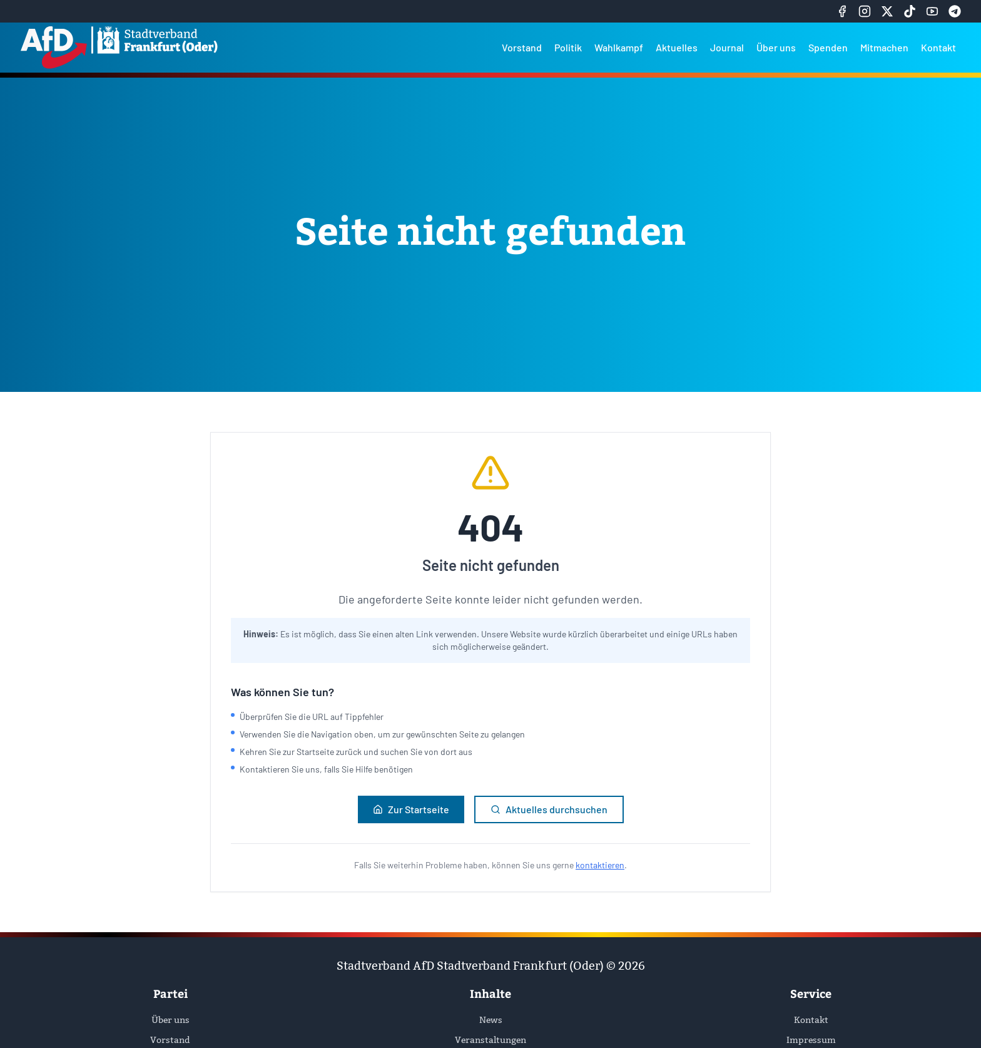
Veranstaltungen (490, 1039)
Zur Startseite (411, 809)
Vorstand (522, 47)
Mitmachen (884, 47)
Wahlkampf (618, 47)
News (490, 1019)
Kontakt (938, 47)
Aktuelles (677, 47)
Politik (568, 47)
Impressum (811, 1039)
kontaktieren (600, 865)
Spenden (828, 47)
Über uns (776, 47)
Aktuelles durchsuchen (548, 809)
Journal (727, 47)
